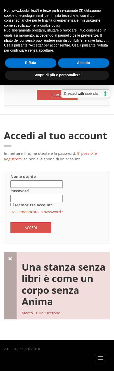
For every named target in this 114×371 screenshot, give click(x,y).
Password (19, 190)
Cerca (57, 94)
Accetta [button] (83, 63)
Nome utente (23, 176)
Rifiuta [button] (30, 63)
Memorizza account (33, 204)
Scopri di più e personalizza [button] (56, 75)
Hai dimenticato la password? (36, 211)
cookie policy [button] (50, 25)
